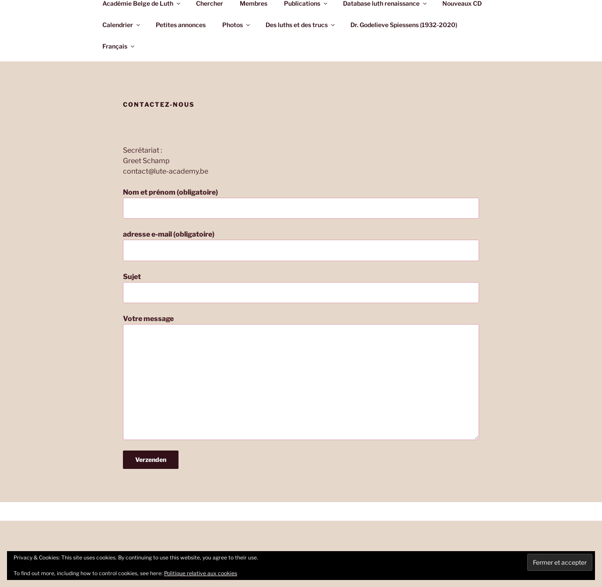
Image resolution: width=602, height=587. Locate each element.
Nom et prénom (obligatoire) (301, 203)
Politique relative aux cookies (200, 573)
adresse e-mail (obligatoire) (301, 245)
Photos (236, 24)
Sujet (301, 288)
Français (119, 46)
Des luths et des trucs (301, 24)
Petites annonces (181, 24)
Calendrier (121, 24)
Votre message (301, 377)
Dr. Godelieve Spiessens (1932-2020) (403, 24)
